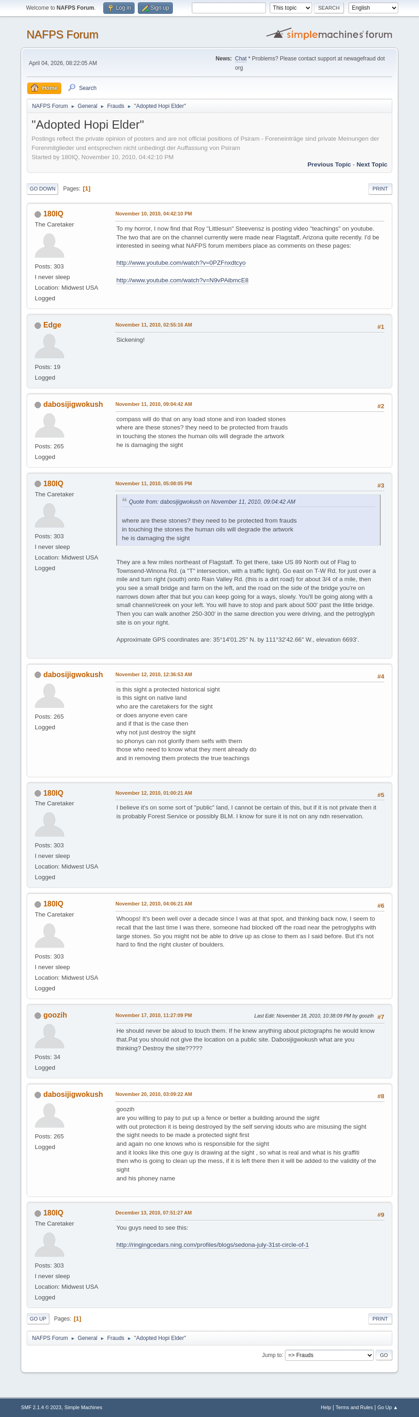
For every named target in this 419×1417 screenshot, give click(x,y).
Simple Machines (83, 1407)
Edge (52, 325)
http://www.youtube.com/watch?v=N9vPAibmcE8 (182, 280)
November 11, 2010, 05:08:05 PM (153, 483)
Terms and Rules (354, 1407)
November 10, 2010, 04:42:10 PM (153, 213)
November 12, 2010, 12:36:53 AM (153, 674)
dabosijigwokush (73, 404)
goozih (55, 1015)
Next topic (371, 164)
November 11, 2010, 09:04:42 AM (153, 404)
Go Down (42, 188)
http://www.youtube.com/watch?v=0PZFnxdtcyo (180, 262)
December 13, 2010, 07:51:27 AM (153, 1212)
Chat (241, 58)
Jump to (272, 1355)
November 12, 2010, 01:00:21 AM (153, 793)
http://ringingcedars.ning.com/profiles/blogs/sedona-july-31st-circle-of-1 (212, 1244)
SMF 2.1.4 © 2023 (41, 1407)
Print (380, 188)
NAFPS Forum (62, 34)
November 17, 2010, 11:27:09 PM (153, 1015)
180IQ (53, 214)
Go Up (38, 1319)
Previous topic (329, 164)
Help (326, 1407)
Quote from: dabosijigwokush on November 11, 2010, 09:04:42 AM (212, 502)
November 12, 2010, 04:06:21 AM (153, 903)
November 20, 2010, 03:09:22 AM (153, 1094)
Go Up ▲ (388, 1407)
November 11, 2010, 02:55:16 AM (153, 324)
